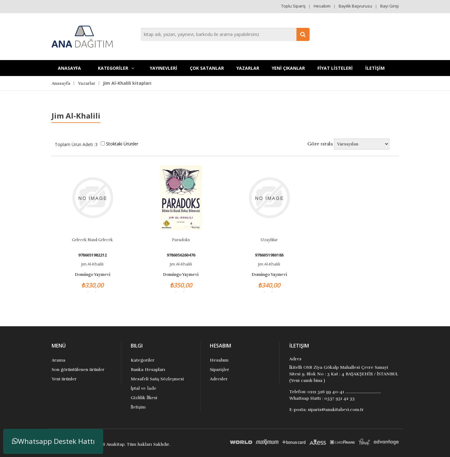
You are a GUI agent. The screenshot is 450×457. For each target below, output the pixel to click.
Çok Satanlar (207, 68)
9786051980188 (269, 255)
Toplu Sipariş (293, 6)
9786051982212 (92, 255)
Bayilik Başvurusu (355, 6)
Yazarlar (247, 68)
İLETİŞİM (375, 68)
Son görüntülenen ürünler (78, 369)
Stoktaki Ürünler (122, 144)
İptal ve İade (143, 388)
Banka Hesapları (148, 369)
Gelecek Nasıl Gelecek (92, 239)
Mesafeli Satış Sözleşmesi (157, 379)
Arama (58, 360)
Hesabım (322, 6)
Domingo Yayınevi (92, 274)
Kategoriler (142, 360)
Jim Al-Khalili (92, 264)
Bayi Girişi (389, 6)
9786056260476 (181, 255)
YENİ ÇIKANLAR (288, 68)
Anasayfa (69, 68)
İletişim (138, 407)
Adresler (219, 379)
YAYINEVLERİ (163, 68)
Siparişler (219, 369)
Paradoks (181, 239)
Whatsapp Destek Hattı (53, 441)
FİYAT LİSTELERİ (335, 68)
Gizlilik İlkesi (144, 397)
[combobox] (225, 34)
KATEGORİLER (116, 68)
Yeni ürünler (64, 379)
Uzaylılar (269, 239)
